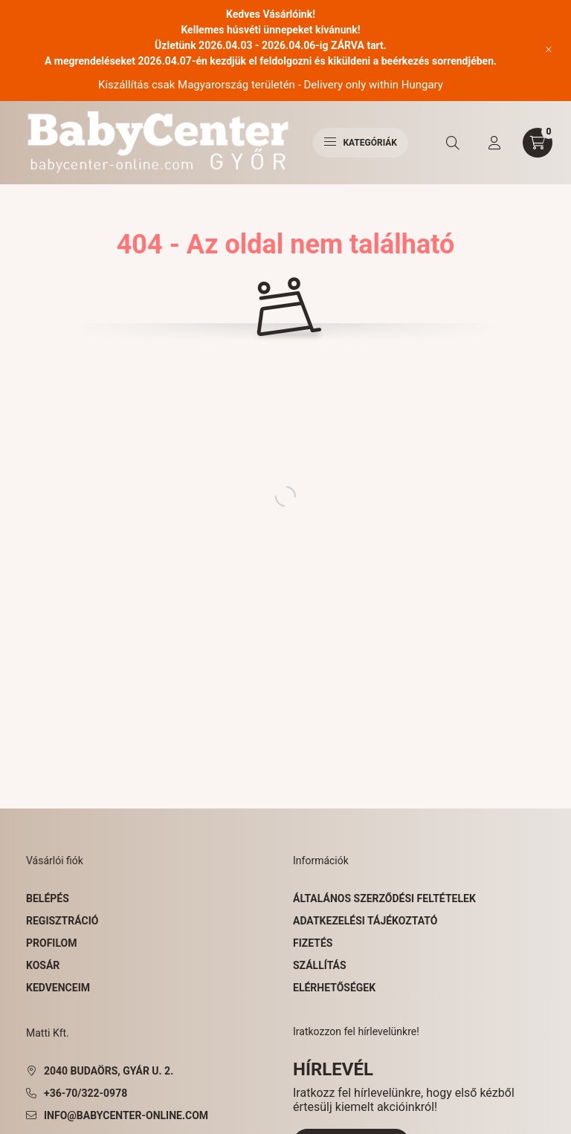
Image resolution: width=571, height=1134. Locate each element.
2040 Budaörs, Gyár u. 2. (108, 1071)
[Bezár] (549, 50)
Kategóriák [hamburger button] (360, 142)
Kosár (42, 965)
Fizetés (312, 943)
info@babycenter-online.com (126, 1115)
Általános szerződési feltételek (384, 898)
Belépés (47, 898)
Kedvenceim (58, 988)
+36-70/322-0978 (85, 1093)
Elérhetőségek (334, 988)
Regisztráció (62, 921)
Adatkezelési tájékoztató (365, 921)
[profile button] (494, 143)
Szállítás (319, 965)
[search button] (453, 143)
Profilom (51, 943)
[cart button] (537, 143)
